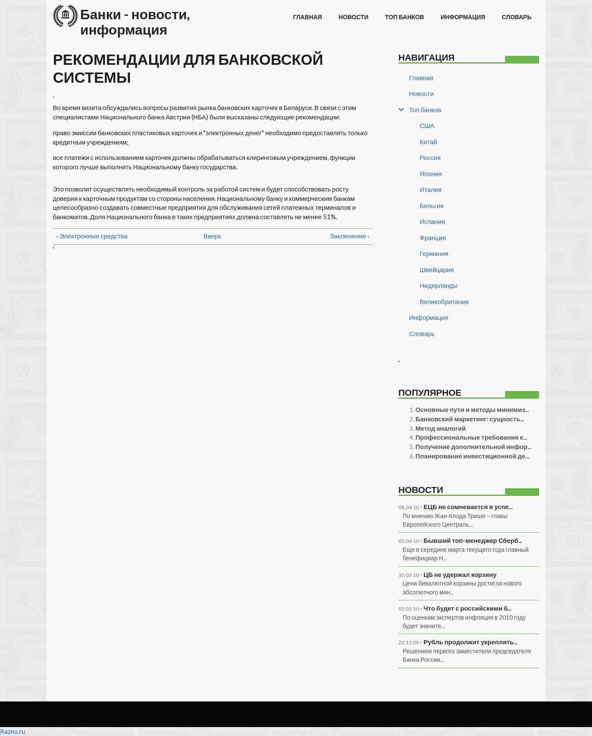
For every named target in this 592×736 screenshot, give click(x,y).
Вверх (209, 236)
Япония (431, 173)
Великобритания (444, 301)
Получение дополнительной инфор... (473, 446)
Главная (307, 16)
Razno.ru (12, 731)
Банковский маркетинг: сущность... (469, 419)
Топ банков (404, 16)
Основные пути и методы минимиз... (472, 409)
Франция (433, 237)
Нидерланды (439, 285)
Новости (354, 16)
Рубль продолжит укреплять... (470, 642)
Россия (430, 157)
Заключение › (350, 236)
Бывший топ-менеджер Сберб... (473, 540)
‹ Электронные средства (92, 236)
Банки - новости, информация (135, 22)
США (427, 125)
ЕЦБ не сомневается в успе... (468, 506)
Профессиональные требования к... (471, 437)
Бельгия (432, 205)
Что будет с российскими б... (467, 608)
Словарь (516, 16)
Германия (434, 253)
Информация (463, 16)
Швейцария (437, 269)
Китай (428, 141)
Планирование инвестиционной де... (472, 456)
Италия (430, 189)
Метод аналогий (440, 428)
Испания (432, 221)
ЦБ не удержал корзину (460, 574)
